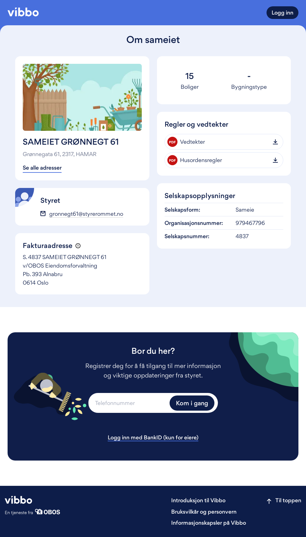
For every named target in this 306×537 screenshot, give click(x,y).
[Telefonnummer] (128, 403)
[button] (78, 246)
